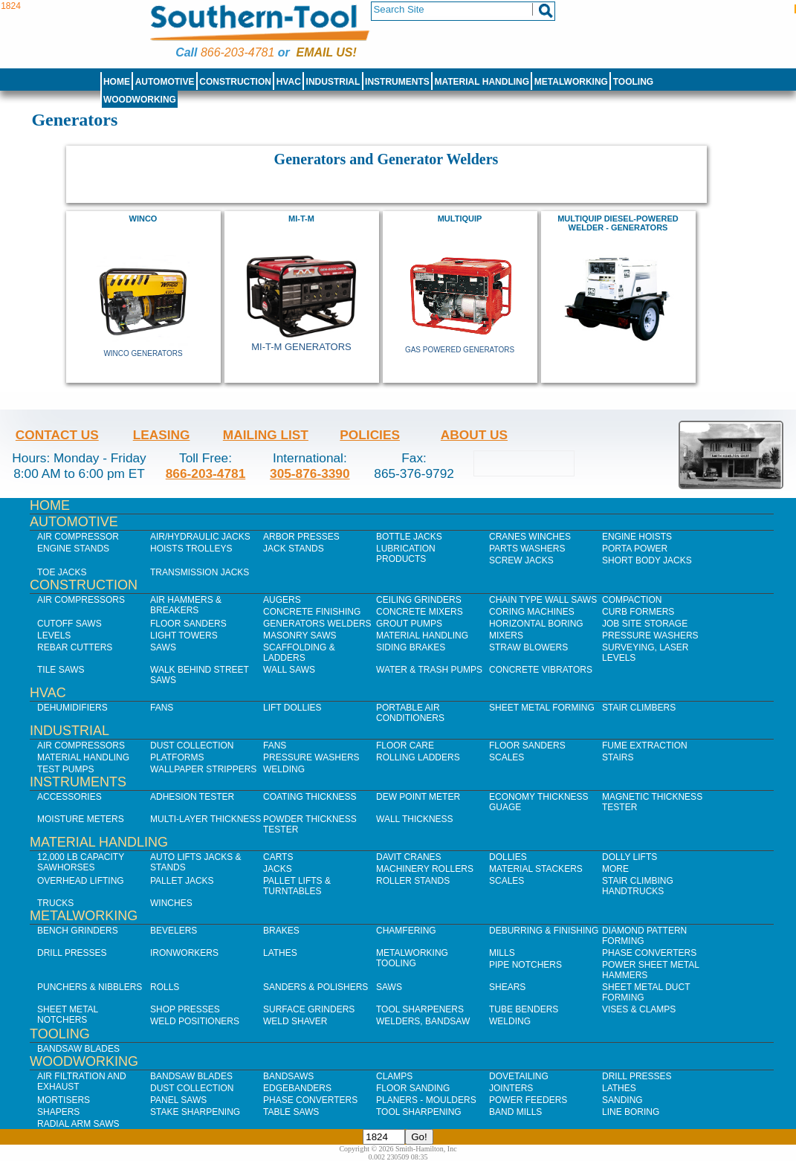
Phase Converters (649, 953)
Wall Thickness (414, 819)
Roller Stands (413, 881)
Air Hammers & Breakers (185, 605)
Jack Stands (293, 548)
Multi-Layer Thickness (205, 819)
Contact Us (57, 434)
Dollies (508, 857)
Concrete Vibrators (540, 669)
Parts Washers (527, 548)
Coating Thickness (310, 797)
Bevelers (173, 930)
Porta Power (634, 548)
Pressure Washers (650, 635)
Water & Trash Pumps (429, 669)
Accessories (69, 797)
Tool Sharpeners (420, 1009)
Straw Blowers (528, 647)
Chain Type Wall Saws (543, 600)
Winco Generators (142, 353)
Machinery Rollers (424, 869)
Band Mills (515, 1112)
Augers (282, 600)
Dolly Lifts (629, 857)
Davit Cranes (408, 857)
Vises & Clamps (639, 1009)
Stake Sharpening (195, 1112)
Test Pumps (65, 769)
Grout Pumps (409, 623)
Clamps (394, 1076)
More (615, 869)
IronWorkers (184, 953)
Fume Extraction (644, 745)
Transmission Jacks (199, 572)
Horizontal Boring (536, 623)
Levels (54, 635)
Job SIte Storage (644, 623)
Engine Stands (73, 548)
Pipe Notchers (525, 965)
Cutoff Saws (69, 623)
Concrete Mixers (419, 612)
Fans (161, 707)
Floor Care (405, 745)
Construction (235, 82)
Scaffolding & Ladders (299, 652)
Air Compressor (78, 536)
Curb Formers (638, 612)
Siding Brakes (410, 647)
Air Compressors (81, 600)
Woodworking (139, 99)
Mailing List (265, 434)
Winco (143, 218)
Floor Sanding (413, 1088)
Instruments (397, 82)
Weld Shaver (295, 1021)
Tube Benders (523, 1009)
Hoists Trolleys (191, 548)
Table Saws (291, 1112)
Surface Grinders (309, 1009)
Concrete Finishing (311, 612)
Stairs (617, 757)
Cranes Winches (530, 536)
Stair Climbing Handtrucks (637, 886)
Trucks (55, 903)
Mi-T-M (301, 218)
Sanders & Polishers (315, 987)
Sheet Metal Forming (542, 707)
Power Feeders (528, 1100)
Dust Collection (191, 745)
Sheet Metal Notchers (67, 1014)
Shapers (58, 1112)
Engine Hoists (637, 536)
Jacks (277, 869)
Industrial (333, 82)
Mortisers (63, 1100)
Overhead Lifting (80, 881)
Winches (171, 903)
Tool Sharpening (419, 1112)
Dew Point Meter (418, 797)
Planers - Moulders (426, 1100)
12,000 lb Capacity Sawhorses (80, 862)
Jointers (511, 1088)
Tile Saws (61, 669)
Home (116, 82)
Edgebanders (297, 1088)
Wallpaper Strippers (203, 769)
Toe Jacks (61, 572)
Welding (284, 769)
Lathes (280, 953)
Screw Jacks (521, 560)
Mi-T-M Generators (301, 346)
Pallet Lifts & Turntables (297, 886)
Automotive (165, 82)
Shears (507, 987)
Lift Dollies (292, 707)
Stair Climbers (639, 707)
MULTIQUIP (460, 218)
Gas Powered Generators (459, 350)
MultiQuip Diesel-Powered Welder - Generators (618, 223)
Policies (370, 434)
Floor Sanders (188, 623)
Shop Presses (185, 1009)
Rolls (164, 987)
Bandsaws (288, 1076)
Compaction (631, 600)
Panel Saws (178, 1100)
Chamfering (406, 930)
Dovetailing (519, 1076)
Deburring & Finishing (543, 930)
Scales (506, 757)
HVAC (288, 82)
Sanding (622, 1100)
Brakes (281, 930)
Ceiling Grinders (419, 600)
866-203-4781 (237, 52)
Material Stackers (536, 869)
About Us (474, 434)
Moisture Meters (80, 819)
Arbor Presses (301, 536)
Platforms (177, 757)
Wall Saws (289, 669)
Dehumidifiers (72, 707)
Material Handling (482, 82)
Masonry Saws (299, 635)
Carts (278, 857)
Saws (163, 647)
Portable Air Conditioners (410, 712)
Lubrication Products (406, 553)
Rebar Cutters (74, 647)
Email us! (327, 52)
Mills (502, 953)
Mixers (506, 635)
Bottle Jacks (409, 536)
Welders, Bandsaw (423, 1021)
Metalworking (571, 82)
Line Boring (630, 1112)
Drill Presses (72, 953)
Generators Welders (317, 623)
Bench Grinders (77, 930)
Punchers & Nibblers (89, 987)
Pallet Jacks (182, 881)
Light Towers (184, 635)
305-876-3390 (310, 473)
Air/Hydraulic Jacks (200, 536)
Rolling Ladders (418, 757)
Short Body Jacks (647, 560)
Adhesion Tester (192, 797)
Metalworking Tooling (412, 958)
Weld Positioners (194, 1021)
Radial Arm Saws (78, 1124)
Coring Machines (532, 612)
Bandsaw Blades (78, 1049)
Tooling (633, 82)
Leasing (161, 434)
